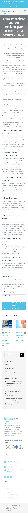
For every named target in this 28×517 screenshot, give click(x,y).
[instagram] (11, 477)
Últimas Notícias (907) (11, 372)
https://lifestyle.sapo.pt (10, 292)
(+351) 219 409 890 (7, 1)
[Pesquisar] (22, 355)
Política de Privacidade (13, 495)
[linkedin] (5, 477)
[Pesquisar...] (12, 355)
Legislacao (9, 492)
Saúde (3, 295)
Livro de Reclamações (12, 498)
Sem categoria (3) (9, 368)
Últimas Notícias (8, 295)
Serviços (9, 489)
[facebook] (8, 477)
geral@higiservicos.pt (14, 3)
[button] (3, 333)
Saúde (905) (8, 364)
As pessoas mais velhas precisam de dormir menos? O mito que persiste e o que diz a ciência (13, 401)
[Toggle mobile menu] (25, 11)
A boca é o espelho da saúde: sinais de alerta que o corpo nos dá (20, 335)
